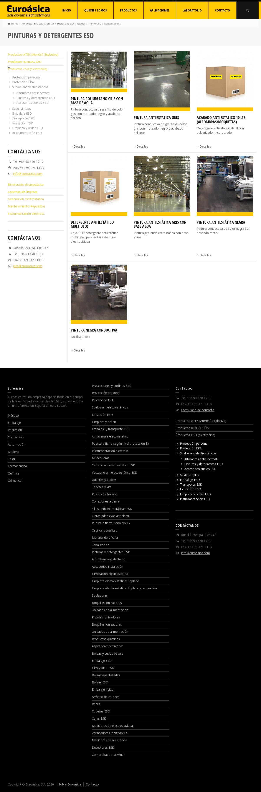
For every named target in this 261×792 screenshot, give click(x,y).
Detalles (79, 146)
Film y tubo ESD (103, 668)
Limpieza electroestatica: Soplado (115, 581)
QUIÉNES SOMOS (95, 10)
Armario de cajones (105, 697)
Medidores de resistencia (109, 740)
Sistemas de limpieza (22, 192)
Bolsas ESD (100, 682)
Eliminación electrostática (26, 184)
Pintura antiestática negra (221, 222)
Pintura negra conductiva (94, 330)
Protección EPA (23, 82)
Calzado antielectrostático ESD (113, 465)
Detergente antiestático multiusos (92, 224)
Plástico (13, 415)
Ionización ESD (22, 123)
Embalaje (14, 423)
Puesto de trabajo (104, 494)
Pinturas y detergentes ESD (36, 98)
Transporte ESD (23, 118)
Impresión (15, 430)
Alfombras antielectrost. (33, 93)
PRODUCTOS (128, 10)
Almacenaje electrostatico (110, 436)
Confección (16, 437)
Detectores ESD (103, 747)
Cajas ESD (99, 718)
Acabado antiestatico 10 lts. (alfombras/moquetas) (221, 119)
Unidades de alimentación (110, 610)
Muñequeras (100, 458)
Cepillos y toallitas (104, 530)
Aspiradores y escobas (108, 646)
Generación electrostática (26, 199)
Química (13, 473)
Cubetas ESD (101, 711)
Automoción (16, 444)
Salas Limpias (21, 108)
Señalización (100, 545)
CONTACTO (222, 10)
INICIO (66, 10)
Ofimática (14, 480)
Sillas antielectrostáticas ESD (112, 509)
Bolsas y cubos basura (108, 653)
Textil (11, 459)
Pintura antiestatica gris (156, 117)
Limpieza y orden (104, 422)
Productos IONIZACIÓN (24, 62)
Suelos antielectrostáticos (30, 87)
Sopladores (100, 595)
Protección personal (26, 77)
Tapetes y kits (101, 487)
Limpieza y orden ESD (27, 128)
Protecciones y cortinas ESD (112, 386)
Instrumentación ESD (27, 133)
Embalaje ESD (22, 113)
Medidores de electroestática (112, 726)
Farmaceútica (17, 466)
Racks (96, 704)
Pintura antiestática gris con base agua (160, 224)
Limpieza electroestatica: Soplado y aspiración (124, 588)
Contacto (92, 784)
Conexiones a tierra (105, 501)
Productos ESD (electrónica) (27, 69)
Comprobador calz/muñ (108, 755)
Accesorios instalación (107, 566)
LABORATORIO (192, 10)
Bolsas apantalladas (106, 675)
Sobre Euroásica (69, 784)
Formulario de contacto (197, 410)
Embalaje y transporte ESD (111, 429)
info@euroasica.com (27, 174)
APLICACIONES (159, 10)
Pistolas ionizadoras (106, 617)
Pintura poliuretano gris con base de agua (97, 101)
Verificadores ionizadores (109, 733)
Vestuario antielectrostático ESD (114, 472)
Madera (13, 452)
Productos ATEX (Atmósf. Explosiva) (33, 54)
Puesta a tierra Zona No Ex (111, 523)
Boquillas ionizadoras (107, 603)
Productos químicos (106, 639)
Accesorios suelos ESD (33, 103)
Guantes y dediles (104, 480)
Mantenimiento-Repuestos (26, 206)
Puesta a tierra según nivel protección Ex (120, 443)
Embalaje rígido (103, 689)
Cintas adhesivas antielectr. (111, 516)
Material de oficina (105, 537)
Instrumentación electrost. (26, 213)
